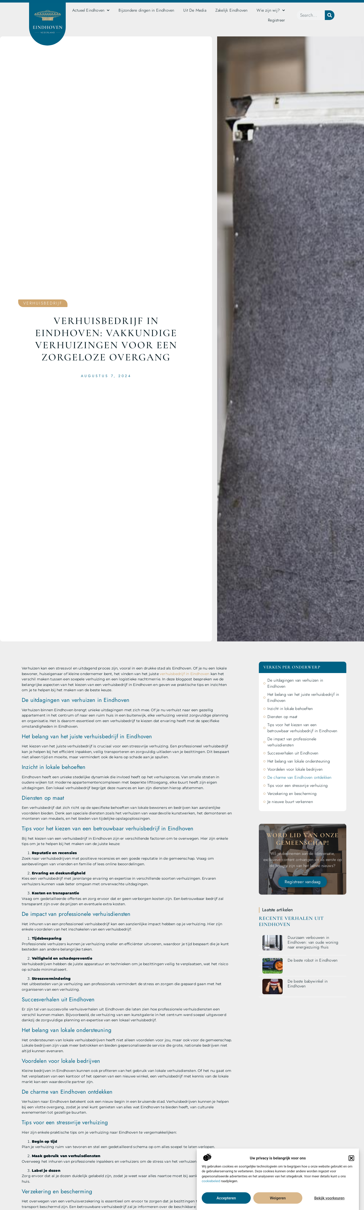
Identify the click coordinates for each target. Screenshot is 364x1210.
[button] (351, 1161)
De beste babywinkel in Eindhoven (308, 983)
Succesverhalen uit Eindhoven (292, 753)
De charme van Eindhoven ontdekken (299, 777)
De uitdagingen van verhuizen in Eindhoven (295, 683)
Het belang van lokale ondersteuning (298, 761)
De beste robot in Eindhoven (312, 960)
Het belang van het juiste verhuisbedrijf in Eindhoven (303, 697)
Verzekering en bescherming (291, 793)
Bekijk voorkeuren (329, 1201)
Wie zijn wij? (271, 10)
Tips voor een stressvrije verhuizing (297, 785)
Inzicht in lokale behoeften (290, 708)
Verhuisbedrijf (42, 303)
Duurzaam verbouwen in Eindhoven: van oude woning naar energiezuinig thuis (313, 942)
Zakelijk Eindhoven (231, 10)
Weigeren (278, 1201)
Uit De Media (194, 10)
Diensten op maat (282, 717)
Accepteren (226, 1201)
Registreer (276, 20)
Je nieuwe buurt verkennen (290, 802)
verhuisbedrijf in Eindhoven (184, 674)
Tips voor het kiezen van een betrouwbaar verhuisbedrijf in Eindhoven (302, 728)
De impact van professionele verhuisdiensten (291, 742)
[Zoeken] (329, 15)
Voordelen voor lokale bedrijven (295, 769)
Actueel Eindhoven (91, 10)
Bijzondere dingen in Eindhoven (146, 10)
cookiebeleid (211, 1184)
